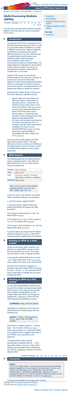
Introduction (50, 16)
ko (39, 23)
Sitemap (64, 4)
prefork (20, 136)
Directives (45, 4)
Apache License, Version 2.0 (27, 384)
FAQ (51, 4)
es (28, 23)
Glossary (57, 4)
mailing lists (47, 376)
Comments (49, 34)
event (37, 129)
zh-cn (39, 25)
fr (32, 23)
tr (34, 25)
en (24, 23)
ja (35, 23)
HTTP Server (15, 11)
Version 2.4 (38, 11)
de (20, 23)
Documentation (27, 11)
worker (30, 129)
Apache (6, 11)
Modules (37, 4)
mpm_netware (20, 170)
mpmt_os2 (19, 172)
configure (36, 260)
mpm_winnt (36, 107)
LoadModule (22, 297)
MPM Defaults (51, 19)
